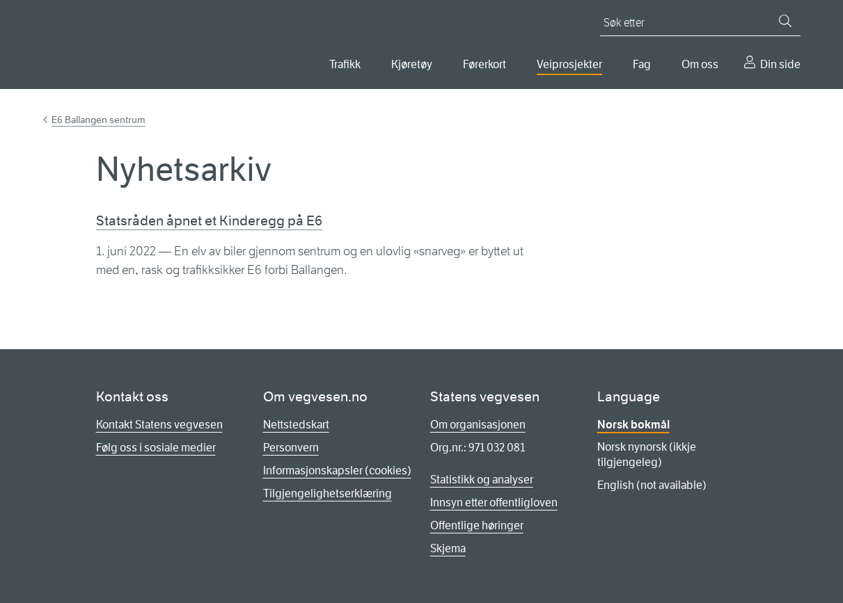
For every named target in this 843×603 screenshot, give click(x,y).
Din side (780, 64)
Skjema (448, 548)
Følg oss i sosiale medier (156, 447)
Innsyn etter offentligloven (494, 502)
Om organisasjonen (478, 424)
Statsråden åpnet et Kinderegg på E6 (209, 221)
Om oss (700, 64)
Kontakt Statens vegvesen (159, 424)
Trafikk (345, 64)
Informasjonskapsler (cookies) (337, 470)
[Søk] (785, 21)
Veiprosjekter (569, 64)
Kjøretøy (411, 64)
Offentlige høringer (476, 525)
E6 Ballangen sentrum (98, 119)
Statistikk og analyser (481, 479)
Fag (642, 64)
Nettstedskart (296, 424)
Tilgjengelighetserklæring (327, 493)
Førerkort (484, 64)
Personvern (291, 447)
